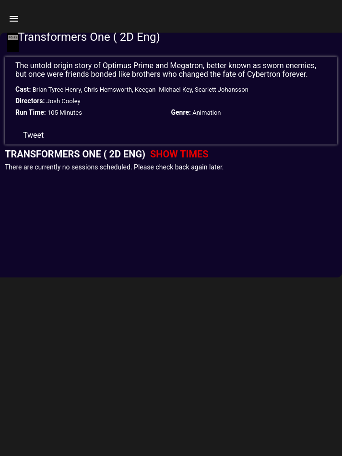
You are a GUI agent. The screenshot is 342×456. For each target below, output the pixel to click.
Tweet (33, 135)
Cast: (23, 89)
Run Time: (30, 112)
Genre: (181, 112)
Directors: (30, 101)
